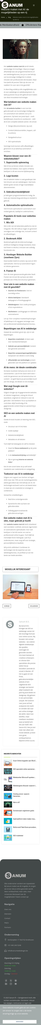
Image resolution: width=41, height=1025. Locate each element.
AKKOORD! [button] (19, 1022)
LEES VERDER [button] (8, 1017)
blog (9, 17)
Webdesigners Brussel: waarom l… (24, 786)
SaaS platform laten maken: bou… (24, 819)
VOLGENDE (34, 606)
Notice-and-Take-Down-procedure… (25, 827)
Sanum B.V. (24, 621)
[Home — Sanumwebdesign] (12, 5)
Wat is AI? (16, 802)
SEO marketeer (18, 836)
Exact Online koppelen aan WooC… (25, 761)
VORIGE (7, 606)
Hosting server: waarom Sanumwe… (21, 795)
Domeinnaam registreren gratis (23, 811)
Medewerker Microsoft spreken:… (24, 777)
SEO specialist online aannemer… (24, 769)
